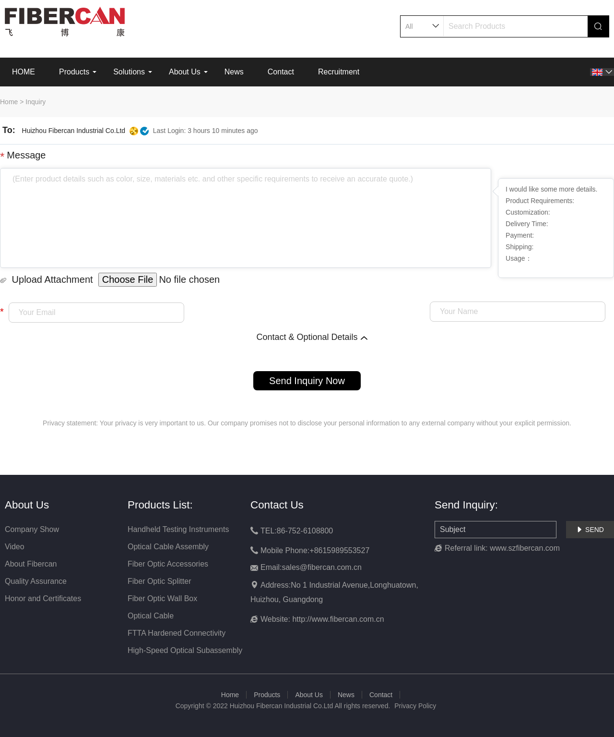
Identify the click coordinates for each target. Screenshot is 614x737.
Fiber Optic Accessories (168, 564)
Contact (281, 72)
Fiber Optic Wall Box (162, 598)
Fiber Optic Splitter (159, 581)
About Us (185, 72)
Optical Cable (151, 616)
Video (14, 547)
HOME (23, 72)
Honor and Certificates (43, 598)
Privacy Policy (415, 706)
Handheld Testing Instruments (178, 529)
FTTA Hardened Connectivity (176, 633)
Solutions (129, 72)
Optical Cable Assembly (168, 547)
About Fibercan (31, 564)
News (234, 72)
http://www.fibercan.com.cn (338, 619)
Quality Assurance (36, 581)
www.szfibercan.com (525, 548)
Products (74, 72)
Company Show (32, 529)
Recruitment (338, 72)
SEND (590, 529)
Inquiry (35, 102)
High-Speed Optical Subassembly (185, 650)
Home (9, 102)
